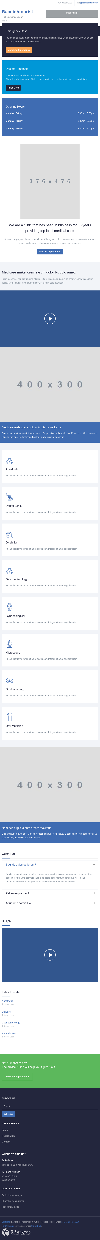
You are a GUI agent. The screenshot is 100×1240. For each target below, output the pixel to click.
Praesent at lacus (10, 1207)
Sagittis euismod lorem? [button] (52, 864)
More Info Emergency (19, 50)
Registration (8, 1136)
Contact (6, 1141)
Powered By (16, 1232)
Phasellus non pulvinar (13, 1201)
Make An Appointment (17, 1076)
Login (5, 1130)
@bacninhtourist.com (89, 3)
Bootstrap (6, 1222)
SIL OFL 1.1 (36, 1226)
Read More (13, 87)
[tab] (50, 864)
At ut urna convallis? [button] (52, 903)
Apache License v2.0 (70, 1222)
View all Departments (50, 251)
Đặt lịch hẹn (72, 12)
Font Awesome (8, 1226)
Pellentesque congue (12, 1195)
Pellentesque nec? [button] (52, 893)
